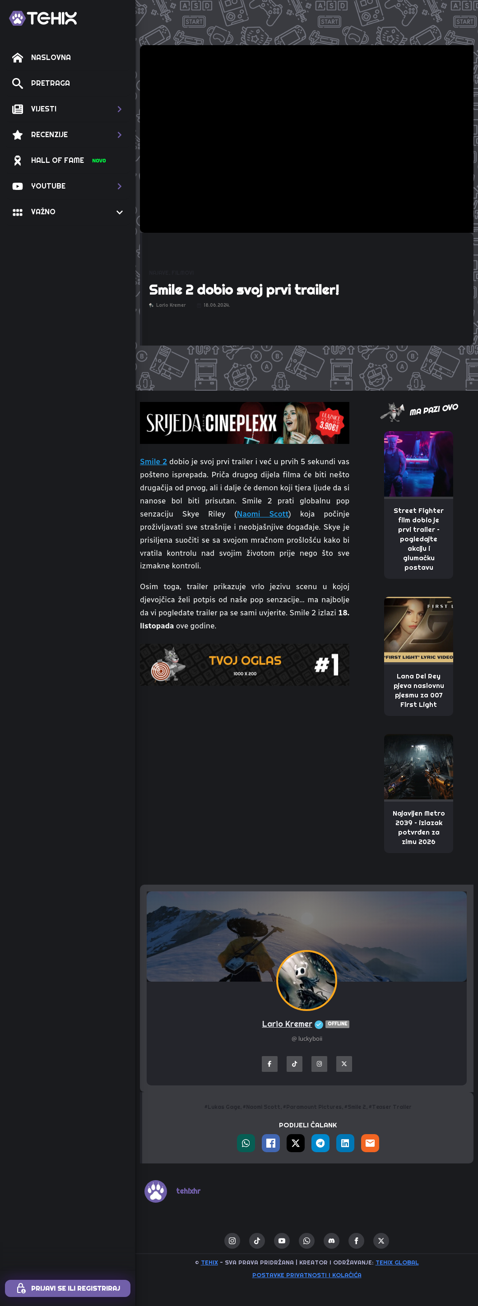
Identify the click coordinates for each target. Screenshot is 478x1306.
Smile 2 (153, 461)
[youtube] (282, 1241)
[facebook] (356, 1241)
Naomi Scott (263, 513)
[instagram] (232, 1241)
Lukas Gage (224, 1107)
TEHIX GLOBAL (397, 1262)
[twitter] (381, 1241)
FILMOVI (183, 273)
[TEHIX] (43, 18)
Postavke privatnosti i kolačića (307, 1275)
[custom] (257, 1241)
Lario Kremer (307, 1024)
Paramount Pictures (314, 1107)
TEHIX (209, 1262)
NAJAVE (159, 273)
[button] (67, 109)
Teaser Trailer (392, 1107)
